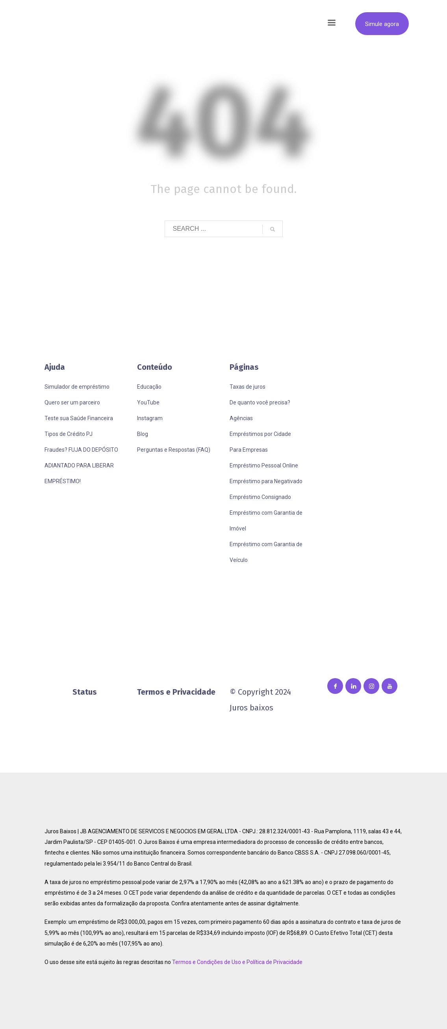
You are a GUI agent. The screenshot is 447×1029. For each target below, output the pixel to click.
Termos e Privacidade (176, 692)
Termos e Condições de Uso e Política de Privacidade (237, 962)
